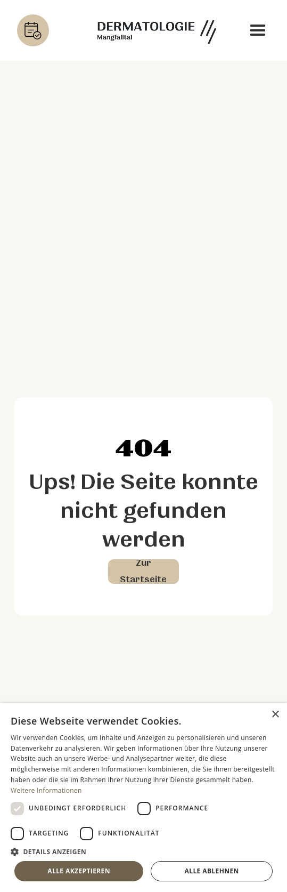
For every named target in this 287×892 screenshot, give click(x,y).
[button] (258, 31)
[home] (154, 30)
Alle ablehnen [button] (212, 870)
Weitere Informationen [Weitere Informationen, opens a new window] (46, 790)
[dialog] (143, 797)
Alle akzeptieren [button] (78, 870)
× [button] (275, 715)
